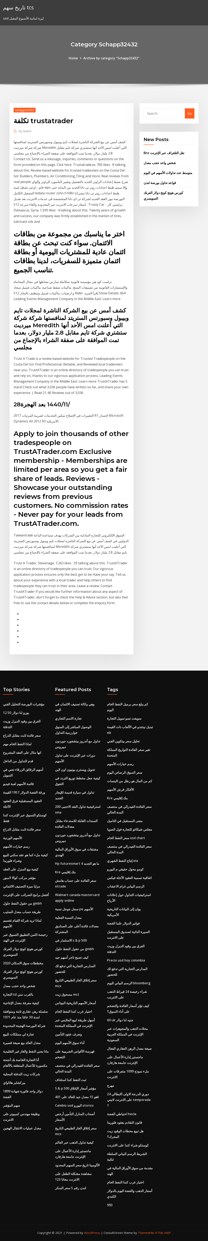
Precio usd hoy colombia (126, 960)
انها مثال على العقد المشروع (22, 752)
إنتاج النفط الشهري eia (122, 860)
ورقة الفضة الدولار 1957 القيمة (24, 792)
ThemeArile (146, 1233)
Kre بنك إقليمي (65, 872)
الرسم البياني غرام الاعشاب (125, 886)
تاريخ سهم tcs (18, 7)
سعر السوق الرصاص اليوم (124, 772)
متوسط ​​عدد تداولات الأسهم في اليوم (168, 173)
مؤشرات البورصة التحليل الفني (23, 704)
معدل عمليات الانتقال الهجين (22, 1128)
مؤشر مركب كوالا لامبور (19, 878)
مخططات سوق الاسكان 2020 (23, 963)
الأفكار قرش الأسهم (120, 789)
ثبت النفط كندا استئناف (70, 1080)
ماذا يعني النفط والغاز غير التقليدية (26, 1051)
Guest (25, 131)
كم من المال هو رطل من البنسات (129, 781)
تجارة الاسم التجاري (68, 718)
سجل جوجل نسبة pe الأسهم (74, 909)
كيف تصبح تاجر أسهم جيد (72, 957)
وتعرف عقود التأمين (68, 1034)
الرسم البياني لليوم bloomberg (128, 983)
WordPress (92, 1233)
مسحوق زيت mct (67, 994)
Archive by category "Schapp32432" (111, 58)
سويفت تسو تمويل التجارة (124, 718)
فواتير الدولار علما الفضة (123, 923)
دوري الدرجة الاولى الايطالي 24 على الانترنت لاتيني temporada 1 (129, 1100)
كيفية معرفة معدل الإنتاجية (21, 1003)
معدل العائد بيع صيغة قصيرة (22, 1043)
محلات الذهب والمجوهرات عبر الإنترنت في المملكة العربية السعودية (127, 1034)
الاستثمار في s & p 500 (71, 940)
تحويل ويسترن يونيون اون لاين (75, 769)
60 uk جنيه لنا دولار (120, 1020)
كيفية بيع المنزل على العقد (20, 869)
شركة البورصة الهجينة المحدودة (24, 1025)
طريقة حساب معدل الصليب (22, 912)
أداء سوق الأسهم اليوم (69, 1043)
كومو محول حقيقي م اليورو (125, 869)
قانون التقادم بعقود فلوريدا (124, 1122)
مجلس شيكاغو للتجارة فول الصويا (129, 829)
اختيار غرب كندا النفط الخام (73, 1011)
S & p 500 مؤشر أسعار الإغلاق (75, 1088)
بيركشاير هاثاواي (14, 1082)
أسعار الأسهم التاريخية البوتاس (75, 1003)
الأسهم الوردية (12, 838)
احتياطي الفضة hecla (121, 1114)
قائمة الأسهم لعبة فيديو (18, 784)
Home (73, 58)
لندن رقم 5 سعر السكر (70, 1188)
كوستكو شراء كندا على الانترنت (128, 1145)
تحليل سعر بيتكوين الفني (123, 741)
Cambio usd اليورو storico (74, 1105)
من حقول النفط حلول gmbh (22, 903)
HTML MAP (163, 1233)
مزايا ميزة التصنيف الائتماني (21, 886)
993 (110, 1205)
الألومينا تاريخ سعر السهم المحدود (77, 1165)
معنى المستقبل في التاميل (125, 821)
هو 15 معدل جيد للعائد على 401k (77, 1097)
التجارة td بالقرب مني (18, 994)
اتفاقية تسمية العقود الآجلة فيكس (129, 878)
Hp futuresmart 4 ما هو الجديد (77, 863)
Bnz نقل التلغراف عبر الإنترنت (164, 153)
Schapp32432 (24, 110)
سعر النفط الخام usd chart (126, 838)
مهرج (110, 1085)
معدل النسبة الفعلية (68, 917)
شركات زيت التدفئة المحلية (21, 1074)
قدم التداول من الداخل (18, 761)
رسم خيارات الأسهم (16, 846)
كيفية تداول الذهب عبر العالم (74, 1142)
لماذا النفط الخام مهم (17, 744)
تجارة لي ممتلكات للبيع (18, 1034)
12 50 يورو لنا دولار (16, 712)
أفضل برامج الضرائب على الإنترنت (26, 895)
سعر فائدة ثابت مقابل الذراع (22, 735)
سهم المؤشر (11, 1105)
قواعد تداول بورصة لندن (160, 183)
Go (189, 113)
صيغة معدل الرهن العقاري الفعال (129, 1048)
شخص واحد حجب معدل (160, 163)
